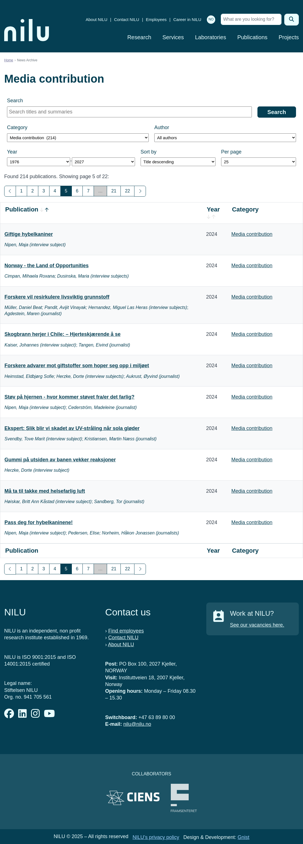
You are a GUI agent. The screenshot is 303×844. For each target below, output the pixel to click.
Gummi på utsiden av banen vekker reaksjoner (60, 459)
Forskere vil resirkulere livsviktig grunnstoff (56, 297)
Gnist (243, 837)
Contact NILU (126, 19)
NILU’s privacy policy (155, 837)
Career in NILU (187, 19)
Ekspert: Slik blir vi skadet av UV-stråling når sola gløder (71, 428)
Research (139, 37)
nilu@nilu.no (137, 724)
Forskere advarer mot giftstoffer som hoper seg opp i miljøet (76, 365)
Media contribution (251, 234)
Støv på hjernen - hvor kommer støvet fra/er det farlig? (69, 397)
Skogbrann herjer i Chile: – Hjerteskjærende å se (62, 334)
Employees (156, 19)
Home (8, 60)
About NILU (96, 19)
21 (113, 191)
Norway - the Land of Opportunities (46, 265)
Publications (252, 37)
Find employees (126, 631)
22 (127, 191)
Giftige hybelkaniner (28, 234)
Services (173, 37)
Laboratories (210, 37)
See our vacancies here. (257, 625)
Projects (289, 37)
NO (211, 19)
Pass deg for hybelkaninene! (38, 522)
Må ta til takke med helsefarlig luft (44, 491)
